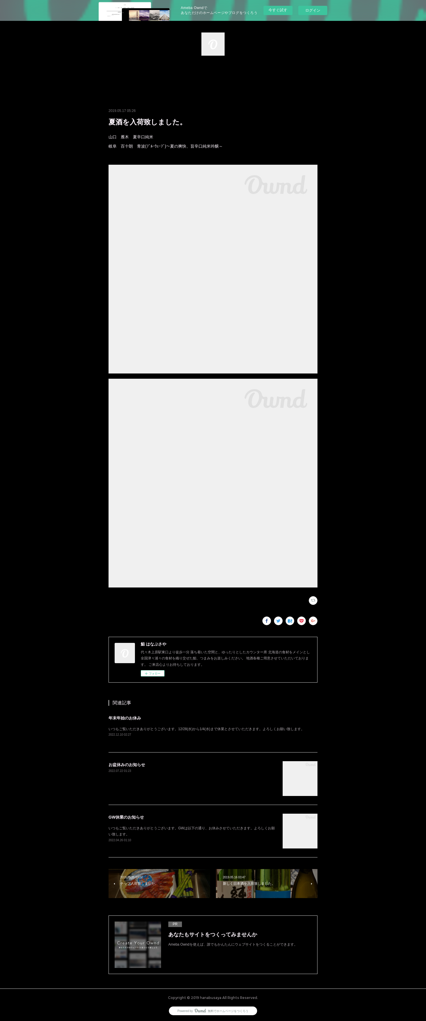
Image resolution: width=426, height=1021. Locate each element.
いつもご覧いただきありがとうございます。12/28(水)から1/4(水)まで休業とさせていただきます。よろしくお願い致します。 (206, 729)
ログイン (312, 10)
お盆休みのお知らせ (127, 764)
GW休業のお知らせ (126, 817)
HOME (213, 76)
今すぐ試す (277, 10)
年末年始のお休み (125, 718)
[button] (213, 76)
